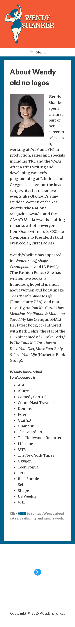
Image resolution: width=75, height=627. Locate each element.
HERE (22, 513)
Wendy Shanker (38, 21)
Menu (41, 52)
